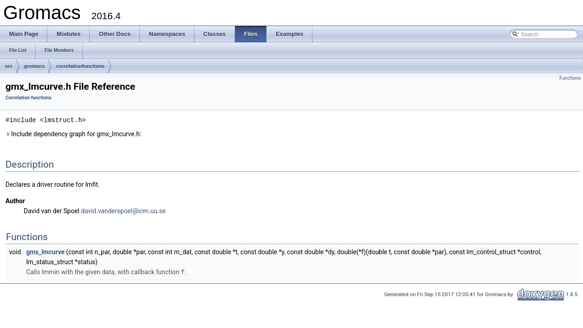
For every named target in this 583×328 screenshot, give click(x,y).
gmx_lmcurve (45, 251)
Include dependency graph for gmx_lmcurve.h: (73, 133)
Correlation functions (28, 98)
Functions (570, 78)
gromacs (34, 66)
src (9, 66)
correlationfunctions (80, 66)
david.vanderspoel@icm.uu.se (123, 210)
